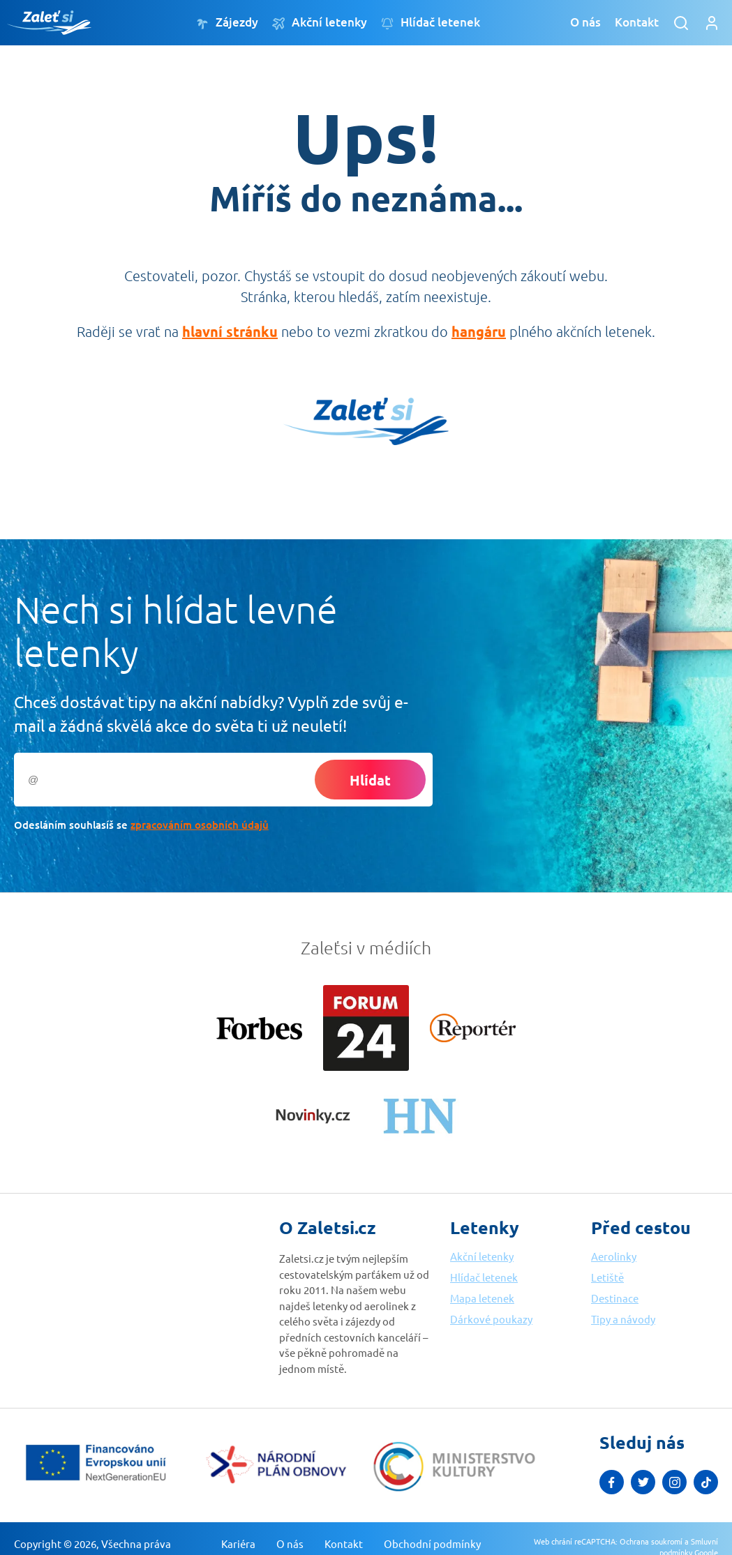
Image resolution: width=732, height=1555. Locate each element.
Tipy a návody (623, 1318)
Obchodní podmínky (432, 1543)
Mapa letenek (482, 1298)
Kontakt (637, 22)
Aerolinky (613, 1256)
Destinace (614, 1298)
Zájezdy (227, 22)
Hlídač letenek (430, 22)
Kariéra (238, 1543)
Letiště (607, 1277)
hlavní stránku (230, 331)
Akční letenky (319, 22)
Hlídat (370, 780)
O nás (585, 22)
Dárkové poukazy (491, 1318)
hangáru (478, 331)
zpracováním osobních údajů (199, 825)
